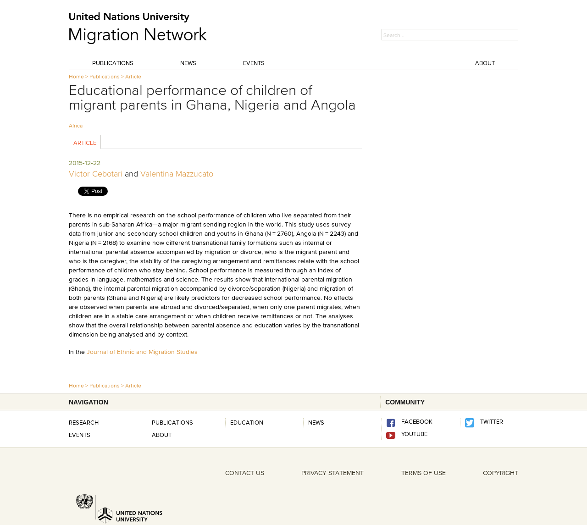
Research (84, 422)
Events (254, 63)
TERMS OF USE (423, 473)
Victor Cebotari (95, 173)
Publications (112, 63)
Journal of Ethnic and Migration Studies (142, 351)
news (316, 422)
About (485, 63)
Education (246, 422)
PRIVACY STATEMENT (332, 473)
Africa (76, 125)
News (188, 63)
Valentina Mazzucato (176, 173)
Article (133, 76)
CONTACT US (244, 473)
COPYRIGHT (500, 473)
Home (76, 76)
